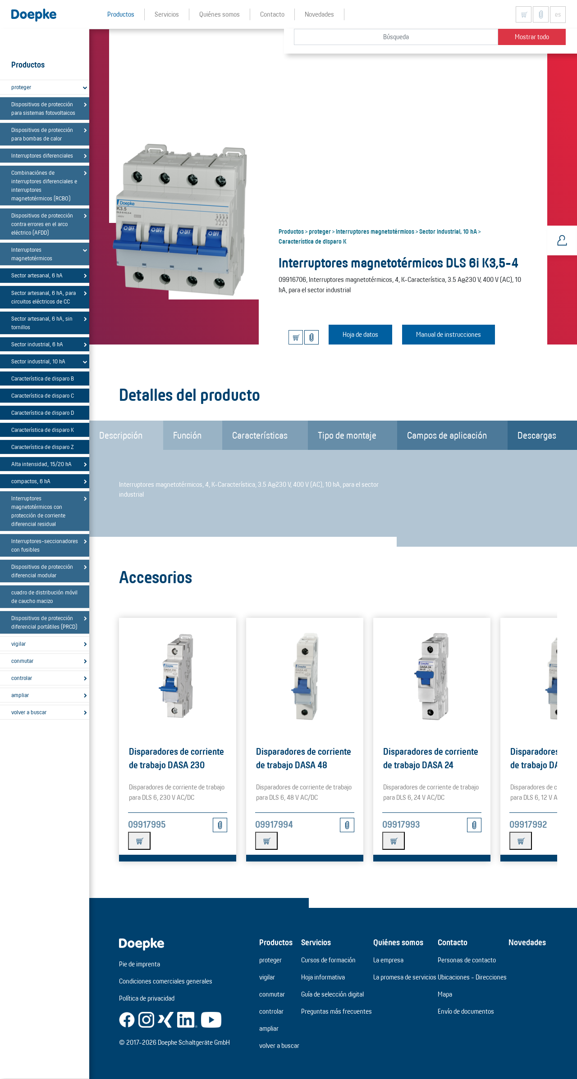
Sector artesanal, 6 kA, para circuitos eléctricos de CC (43, 297)
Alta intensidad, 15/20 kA (41, 463)
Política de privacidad (146, 998)
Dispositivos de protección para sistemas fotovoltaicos (43, 108)
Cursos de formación (328, 960)
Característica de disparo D (42, 412)
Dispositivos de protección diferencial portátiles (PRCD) (44, 622)
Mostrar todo (532, 36)
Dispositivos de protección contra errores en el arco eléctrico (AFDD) (42, 224)
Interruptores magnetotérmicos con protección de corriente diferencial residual (38, 510)
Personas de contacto (467, 960)
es (558, 14)
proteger (21, 87)
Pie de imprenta (139, 964)
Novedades (527, 942)
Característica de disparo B (42, 378)
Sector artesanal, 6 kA (37, 275)
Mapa (445, 994)
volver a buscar (28, 712)
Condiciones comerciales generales (165, 981)
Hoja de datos (360, 334)
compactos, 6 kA (30, 481)
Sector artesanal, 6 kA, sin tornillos (42, 323)
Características (260, 435)
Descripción (120, 435)
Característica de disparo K (42, 429)
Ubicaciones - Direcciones (472, 977)
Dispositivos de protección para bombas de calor (42, 134)
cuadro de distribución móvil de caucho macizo (44, 596)
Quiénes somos (398, 942)
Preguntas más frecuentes (336, 1011)
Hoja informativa (323, 977)
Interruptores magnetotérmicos (31, 254)
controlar (21, 677)
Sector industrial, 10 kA (38, 361)
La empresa (388, 960)
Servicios (316, 942)
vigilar (18, 643)
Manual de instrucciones (448, 334)
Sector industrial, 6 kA (37, 344)
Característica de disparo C (42, 395)
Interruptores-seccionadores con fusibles (44, 545)
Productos (291, 231)
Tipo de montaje (347, 435)
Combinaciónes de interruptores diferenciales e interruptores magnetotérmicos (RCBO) (44, 185)
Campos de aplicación (447, 435)
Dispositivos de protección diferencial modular (42, 571)
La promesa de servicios (404, 977)
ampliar (20, 694)
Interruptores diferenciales (42, 155)
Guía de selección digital (332, 994)
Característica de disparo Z (42, 446)
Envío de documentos (466, 1011)
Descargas (536, 435)
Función (187, 435)
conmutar (22, 660)
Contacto (452, 942)
